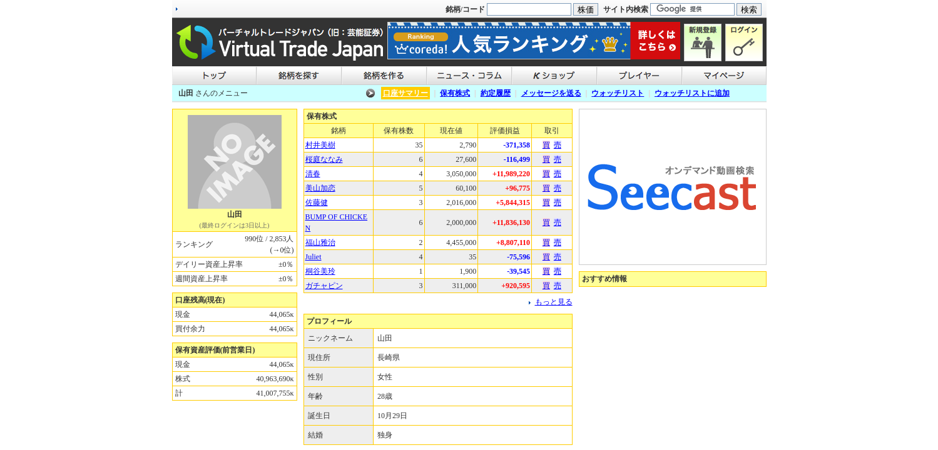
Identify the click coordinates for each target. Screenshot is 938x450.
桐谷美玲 (320, 271)
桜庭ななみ (324, 159)
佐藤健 (316, 202)
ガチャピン (324, 285)
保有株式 (455, 93)
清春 (312, 173)
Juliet (313, 256)
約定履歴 (496, 93)
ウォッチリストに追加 (692, 93)
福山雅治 (320, 242)
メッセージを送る (551, 93)
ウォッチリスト (617, 93)
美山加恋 (320, 188)
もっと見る (554, 302)
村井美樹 (320, 145)
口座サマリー (405, 93)
